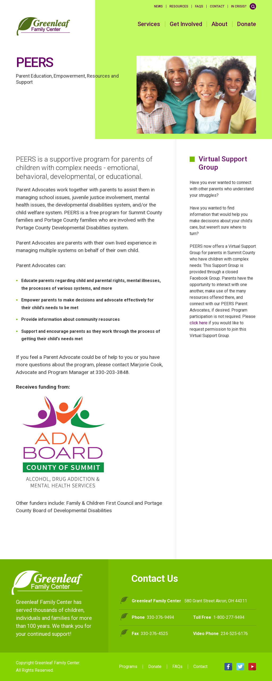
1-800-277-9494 (228, 617)
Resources (178, 6)
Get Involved (186, 24)
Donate (246, 24)
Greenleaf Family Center (47, 582)
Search (253, 6)
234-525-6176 (234, 633)
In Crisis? (238, 6)
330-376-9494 (160, 617)
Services (149, 24)
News (158, 6)
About (219, 24)
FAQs (177, 667)
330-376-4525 (154, 633)
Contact (217, 6)
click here (198, 322)
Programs (128, 667)
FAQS (199, 6)
